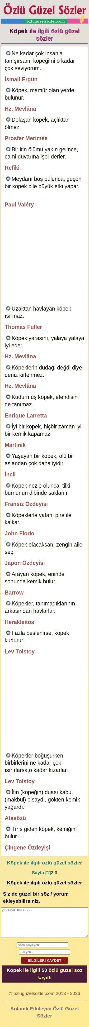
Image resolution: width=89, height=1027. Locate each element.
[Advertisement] (44, 257)
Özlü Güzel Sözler (44, 12)
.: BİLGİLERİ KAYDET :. (44, 960)
